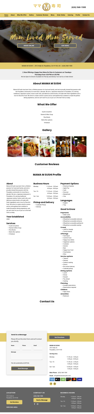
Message (13, 352)
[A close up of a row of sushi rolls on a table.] (47, 146)
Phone (24, 345)
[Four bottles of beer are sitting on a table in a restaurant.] (63, 146)
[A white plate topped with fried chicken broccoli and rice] (31, 146)
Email (35, 345)
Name (12, 345)
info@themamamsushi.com (62, 375)
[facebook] (51, 384)
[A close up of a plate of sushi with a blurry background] (79, 146)
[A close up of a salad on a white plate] (15, 146)
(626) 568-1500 (78, 7)
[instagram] (54, 384)
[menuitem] (6, 15)
